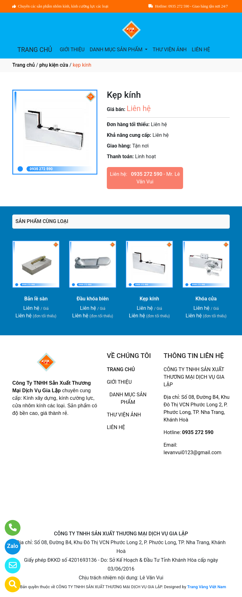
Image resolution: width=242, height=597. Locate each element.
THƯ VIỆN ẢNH (170, 50)
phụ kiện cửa (53, 65)
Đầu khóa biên (93, 299)
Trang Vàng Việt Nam (206, 586)
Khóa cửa (205, 299)
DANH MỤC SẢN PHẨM (116, 50)
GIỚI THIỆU (72, 50)
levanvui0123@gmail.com (193, 452)
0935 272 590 (146, 174)
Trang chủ (23, 65)
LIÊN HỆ (201, 50)
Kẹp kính (149, 299)
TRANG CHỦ (34, 49)
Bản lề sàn (36, 299)
